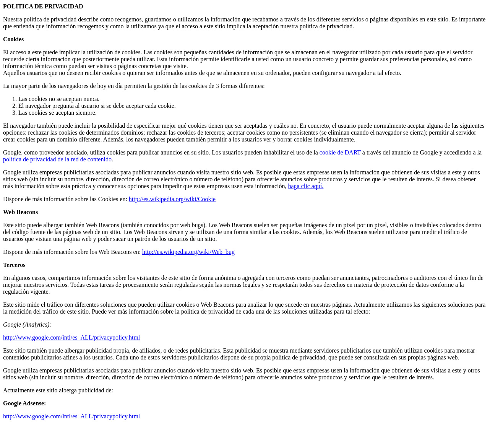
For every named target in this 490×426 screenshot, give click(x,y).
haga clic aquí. (306, 186)
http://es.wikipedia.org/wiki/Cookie (172, 199)
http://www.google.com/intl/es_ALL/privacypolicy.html (71, 337)
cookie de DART (340, 152)
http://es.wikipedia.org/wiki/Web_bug (188, 252)
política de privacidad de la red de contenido (57, 159)
